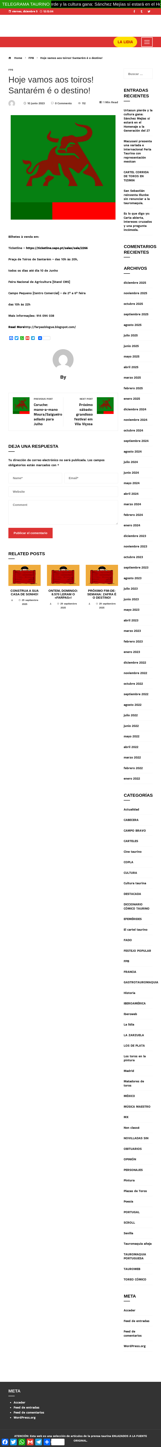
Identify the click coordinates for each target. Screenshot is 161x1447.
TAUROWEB (132, 1269)
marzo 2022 (132, 757)
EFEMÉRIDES (133, 919)
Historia (129, 993)
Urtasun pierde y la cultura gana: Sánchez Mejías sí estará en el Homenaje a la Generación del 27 (138, 120)
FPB (10, 70)
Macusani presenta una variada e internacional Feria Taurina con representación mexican (138, 151)
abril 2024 (131, 493)
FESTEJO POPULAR (137, 950)
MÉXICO (129, 1096)
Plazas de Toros (135, 1191)
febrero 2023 (133, 641)
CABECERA (131, 820)
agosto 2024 (133, 451)
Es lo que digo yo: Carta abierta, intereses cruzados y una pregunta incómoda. (138, 221)
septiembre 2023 (136, 567)
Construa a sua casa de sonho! (24, 592)
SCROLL (129, 1222)
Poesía (128, 1201)
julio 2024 (131, 462)
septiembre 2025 (136, 314)
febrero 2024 (133, 515)
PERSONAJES (133, 1170)
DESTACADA (132, 894)
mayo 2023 (131, 609)
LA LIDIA (125, 42)
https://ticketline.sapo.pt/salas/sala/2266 (57, 248)
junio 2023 (131, 599)
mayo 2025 (131, 356)
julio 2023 (131, 588)
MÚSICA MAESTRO (137, 1106)
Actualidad (131, 809)
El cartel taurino (135, 929)
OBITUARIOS (133, 1149)
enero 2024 (132, 525)
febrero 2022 (133, 768)
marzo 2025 (132, 377)
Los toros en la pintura (135, 1058)
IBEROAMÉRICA (135, 1003)
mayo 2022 (131, 736)
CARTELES (131, 841)
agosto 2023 (133, 578)
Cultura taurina (135, 883)
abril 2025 (131, 367)
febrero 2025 (133, 388)
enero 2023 (132, 652)
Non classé (131, 1127)
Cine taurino (133, 851)
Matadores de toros (134, 1083)
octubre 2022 (133, 683)
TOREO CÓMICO (135, 1279)
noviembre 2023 (135, 546)
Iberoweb (130, 1014)
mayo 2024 (132, 483)
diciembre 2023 (135, 536)
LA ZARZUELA (134, 1035)
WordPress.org (135, 1346)
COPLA (128, 862)
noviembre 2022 (135, 673)
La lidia (129, 1024)
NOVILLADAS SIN (136, 1138)
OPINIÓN (130, 1159)
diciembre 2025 (135, 282)
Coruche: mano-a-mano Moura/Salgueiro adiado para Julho (48, 411)
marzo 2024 (132, 504)
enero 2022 (132, 778)
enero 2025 (132, 398)
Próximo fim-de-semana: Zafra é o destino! (101, 594)
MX (126, 1117)
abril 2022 (131, 747)
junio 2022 (131, 726)
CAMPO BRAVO (135, 830)
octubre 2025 (133, 304)
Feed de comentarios (133, 1333)
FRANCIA (130, 972)
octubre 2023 (133, 557)
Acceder (129, 1310)
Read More (16, 327)
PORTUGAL (132, 1212)
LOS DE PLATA (134, 1045)
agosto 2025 (133, 325)
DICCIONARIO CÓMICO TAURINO (136, 906)
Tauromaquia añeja (138, 1243)
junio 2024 (131, 472)
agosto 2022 (133, 705)
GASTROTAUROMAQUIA (141, 982)
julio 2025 (131, 335)
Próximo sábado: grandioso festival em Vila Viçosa (80, 411)
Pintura (129, 1180)
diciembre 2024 (135, 409)
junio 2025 (131, 346)
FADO (128, 940)
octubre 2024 (133, 430)
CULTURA (130, 872)
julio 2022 (131, 715)
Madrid (129, 1071)
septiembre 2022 (136, 694)
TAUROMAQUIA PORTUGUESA (135, 1256)
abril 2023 (131, 620)
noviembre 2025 (135, 293)
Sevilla (128, 1233)
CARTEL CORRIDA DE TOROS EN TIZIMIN (136, 176)
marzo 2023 (132, 631)
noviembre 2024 (135, 419)
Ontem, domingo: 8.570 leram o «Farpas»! (63, 594)
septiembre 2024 (136, 441)
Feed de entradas (136, 1321)
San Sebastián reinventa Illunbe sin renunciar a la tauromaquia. (137, 196)
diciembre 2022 (135, 662)
